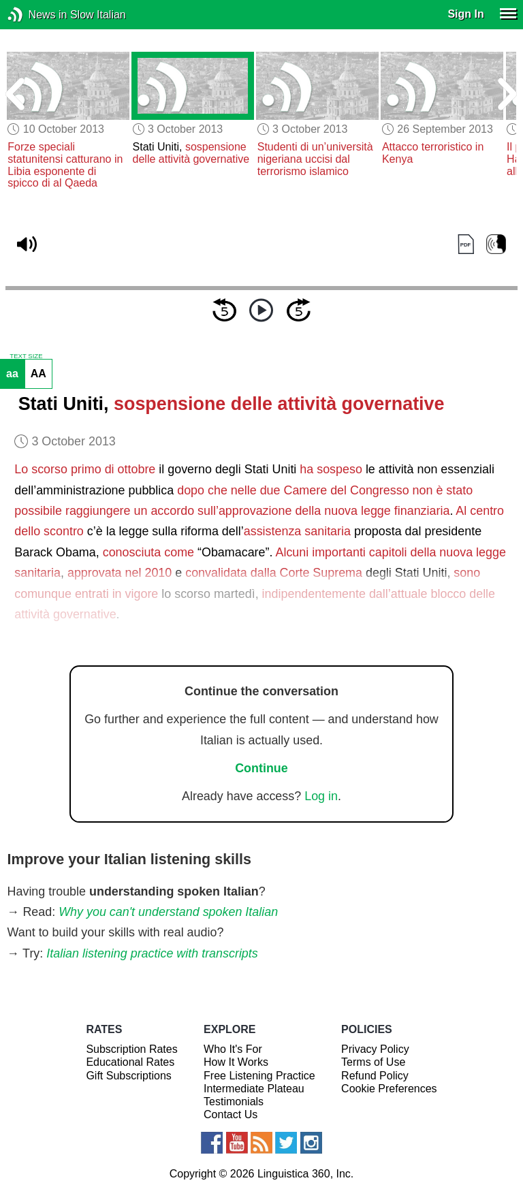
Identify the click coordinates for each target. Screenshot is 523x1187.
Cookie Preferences (389, 1088)
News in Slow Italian (36, 14)
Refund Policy (375, 1075)
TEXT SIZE (26, 356)
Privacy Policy (375, 1049)
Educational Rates (130, 1062)
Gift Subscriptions (128, 1075)
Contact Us (230, 1114)
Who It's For (233, 1049)
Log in (321, 796)
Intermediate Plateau (254, 1088)
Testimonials (234, 1101)
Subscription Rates (131, 1049)
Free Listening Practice (259, 1075)
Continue (261, 768)
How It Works (236, 1062)
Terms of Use (373, 1062)
